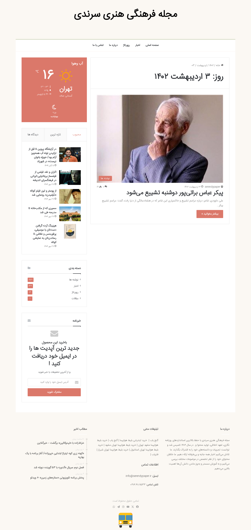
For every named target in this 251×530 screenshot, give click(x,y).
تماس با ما (98, 45)
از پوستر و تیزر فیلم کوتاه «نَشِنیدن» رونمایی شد (43, 193)
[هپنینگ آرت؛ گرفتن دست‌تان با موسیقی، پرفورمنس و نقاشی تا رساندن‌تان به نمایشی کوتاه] (70, 231)
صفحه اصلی (152, 45)
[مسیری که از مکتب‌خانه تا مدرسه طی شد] (70, 213)
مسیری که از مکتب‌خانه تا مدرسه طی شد (42, 210)
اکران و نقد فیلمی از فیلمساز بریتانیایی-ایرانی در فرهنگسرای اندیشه (43, 176)
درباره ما (113, 45)
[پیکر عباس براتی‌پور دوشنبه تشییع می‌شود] (160, 139)
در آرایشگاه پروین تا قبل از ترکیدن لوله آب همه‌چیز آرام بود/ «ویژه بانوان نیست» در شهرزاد (42, 155)
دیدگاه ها (33, 134)
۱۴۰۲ (211, 65)
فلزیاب (155, 454)
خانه (219, 65)
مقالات (75, 298)
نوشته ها (73, 280)
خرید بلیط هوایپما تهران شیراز (113, 450)
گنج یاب (154, 440)
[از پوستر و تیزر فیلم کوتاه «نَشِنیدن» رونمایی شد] (70, 196)
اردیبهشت (202, 65)
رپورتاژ (126, 45)
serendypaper (212, 187)
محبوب (77, 134)
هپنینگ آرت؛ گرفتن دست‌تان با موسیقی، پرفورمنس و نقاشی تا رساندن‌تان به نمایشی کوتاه (44, 234)
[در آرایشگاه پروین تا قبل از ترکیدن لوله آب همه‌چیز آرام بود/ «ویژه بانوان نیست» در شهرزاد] (70, 154)
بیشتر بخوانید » (209, 214)
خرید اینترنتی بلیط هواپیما (133, 440)
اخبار (137, 45)
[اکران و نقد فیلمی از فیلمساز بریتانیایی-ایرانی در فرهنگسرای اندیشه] (70, 177)
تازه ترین (55, 134)
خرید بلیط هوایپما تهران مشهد (120, 445)
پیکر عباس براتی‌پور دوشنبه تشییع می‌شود (174, 193)
